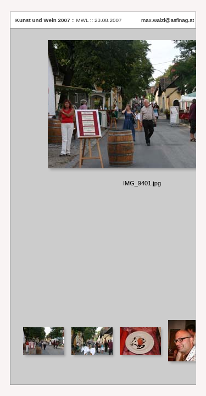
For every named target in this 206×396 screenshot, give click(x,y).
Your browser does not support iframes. (103, 173)
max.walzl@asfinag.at (167, 20)
